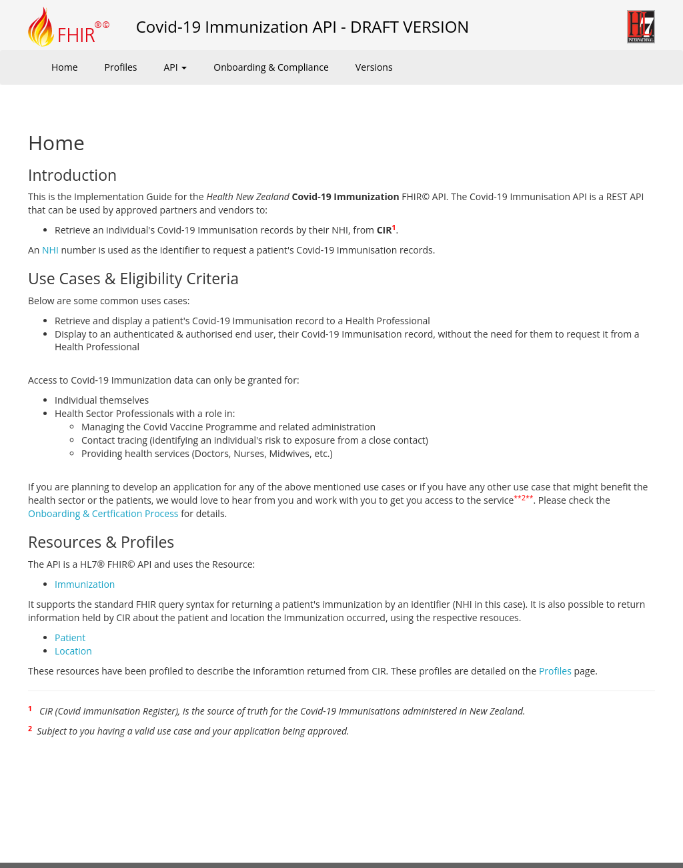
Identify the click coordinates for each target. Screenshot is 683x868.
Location (73, 650)
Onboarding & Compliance (271, 67)
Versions (374, 67)
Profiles (121, 67)
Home (64, 67)
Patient (70, 637)
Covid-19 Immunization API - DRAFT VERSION (303, 26)
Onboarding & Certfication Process (103, 513)
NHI (50, 250)
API (175, 67)
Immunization (85, 584)
